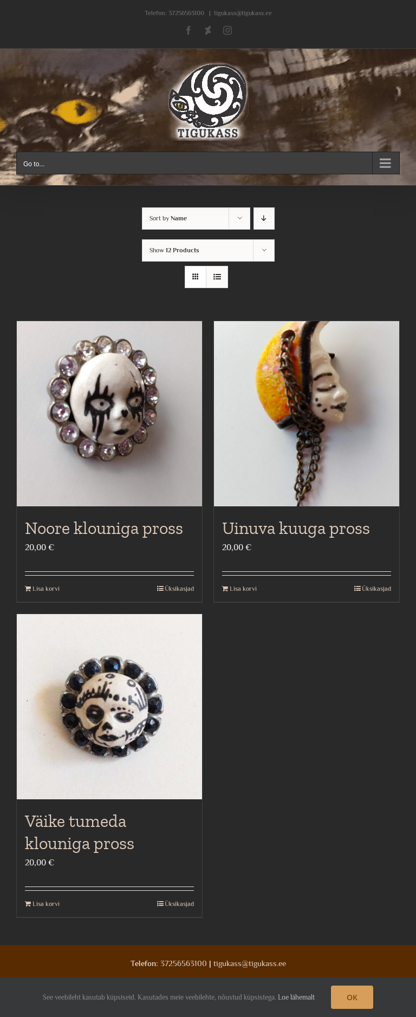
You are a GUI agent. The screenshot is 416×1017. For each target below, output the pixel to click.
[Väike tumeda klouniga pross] (109, 706)
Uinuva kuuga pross (296, 528)
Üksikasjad (179, 588)
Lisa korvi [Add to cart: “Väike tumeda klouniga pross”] (46, 904)
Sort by (168, 218)
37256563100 (186, 13)
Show (174, 250)
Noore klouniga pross (104, 528)
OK (352, 997)
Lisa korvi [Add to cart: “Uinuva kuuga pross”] (243, 588)
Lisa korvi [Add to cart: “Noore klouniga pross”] (46, 588)
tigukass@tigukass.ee (243, 13)
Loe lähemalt (296, 997)
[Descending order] (264, 218)
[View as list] (216, 277)
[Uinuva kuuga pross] (306, 413)
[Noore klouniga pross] (109, 413)
